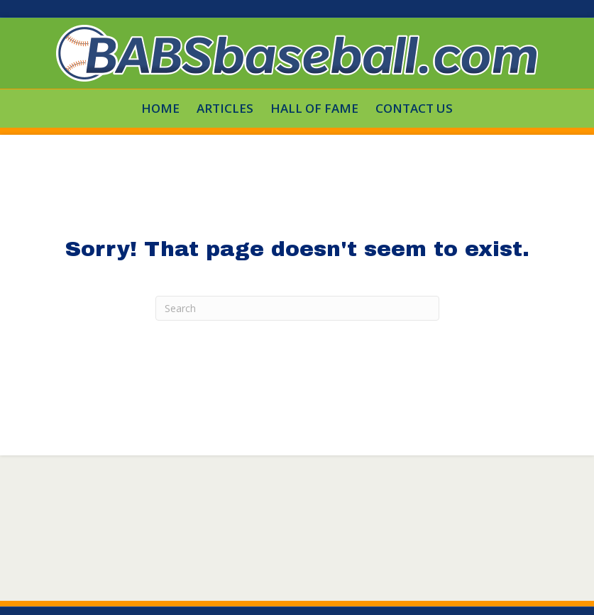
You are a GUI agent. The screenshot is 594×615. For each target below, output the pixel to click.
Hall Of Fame (314, 108)
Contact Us (414, 108)
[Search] (297, 308)
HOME (160, 108)
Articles (225, 108)
